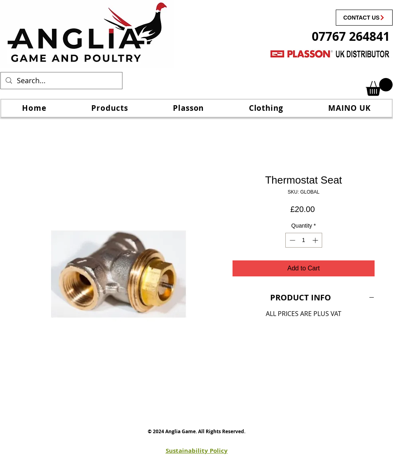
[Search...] (61, 80)
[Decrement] (292, 240)
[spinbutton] (304, 240)
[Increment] (316, 240)
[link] (379, 87)
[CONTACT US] (364, 18)
